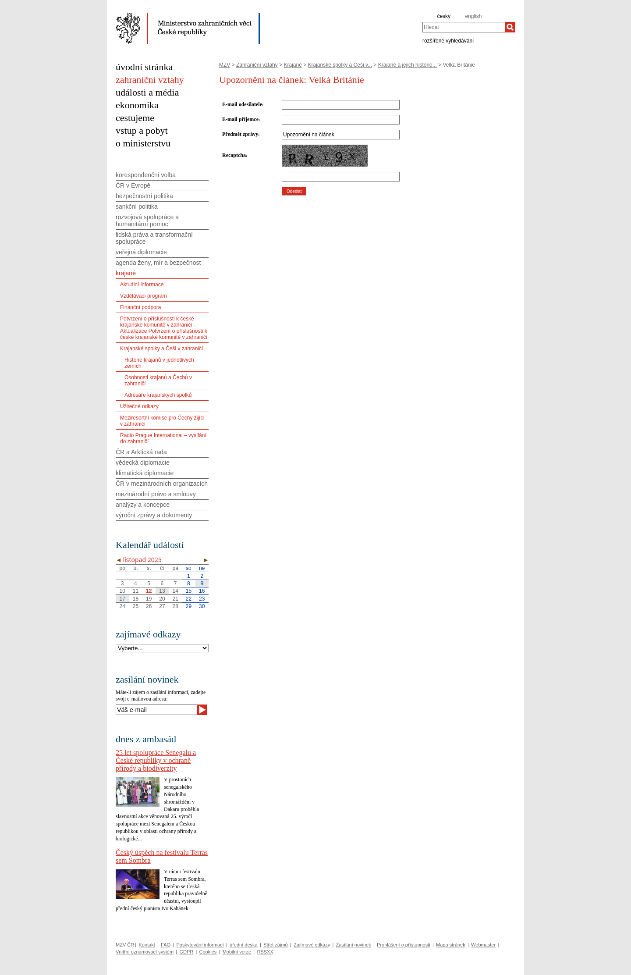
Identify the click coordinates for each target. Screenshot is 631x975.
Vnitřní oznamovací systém (145, 951)
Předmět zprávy (240, 134)
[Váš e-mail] (156, 710)
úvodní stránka (144, 66)
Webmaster (483, 944)
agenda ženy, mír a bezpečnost (158, 262)
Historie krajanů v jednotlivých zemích (159, 363)
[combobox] (463, 27)
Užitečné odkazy (139, 406)
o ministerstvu (143, 143)
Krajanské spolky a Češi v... (340, 65)
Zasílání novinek (353, 944)
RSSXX (265, 951)
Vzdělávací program (143, 296)
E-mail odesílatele (242, 104)
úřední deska (244, 944)
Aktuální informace (141, 284)
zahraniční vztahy (150, 79)
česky (443, 16)
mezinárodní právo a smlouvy (156, 494)
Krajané (292, 65)
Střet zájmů (275, 944)
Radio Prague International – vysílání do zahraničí (163, 438)
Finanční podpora (140, 307)
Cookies (208, 951)
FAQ (165, 944)
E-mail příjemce (240, 119)
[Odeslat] (202, 710)
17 (122, 599)
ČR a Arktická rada (141, 451)
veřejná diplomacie (141, 252)
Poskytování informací (200, 944)
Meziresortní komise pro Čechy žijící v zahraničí (162, 421)
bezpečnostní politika (144, 195)
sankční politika (137, 206)
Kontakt (146, 944)
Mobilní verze (237, 951)
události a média (147, 92)
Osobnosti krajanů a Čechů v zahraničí (158, 380)
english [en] (473, 16)
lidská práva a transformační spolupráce (154, 238)
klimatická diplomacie (145, 473)
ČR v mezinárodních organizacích (162, 483)
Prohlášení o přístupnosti (403, 944)
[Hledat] (510, 27)
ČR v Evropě (133, 185)
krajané (126, 273)
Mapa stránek (450, 944)
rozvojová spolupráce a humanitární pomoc (147, 221)
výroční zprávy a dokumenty (154, 515)
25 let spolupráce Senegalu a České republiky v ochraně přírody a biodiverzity (156, 760)
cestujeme (135, 117)
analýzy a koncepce (143, 504)
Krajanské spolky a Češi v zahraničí (161, 348)
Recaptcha (234, 155)
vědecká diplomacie (143, 462)
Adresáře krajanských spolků (157, 395)
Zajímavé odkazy (312, 944)
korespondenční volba (146, 174)
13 (162, 591)
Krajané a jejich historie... (407, 65)
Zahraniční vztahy (257, 65)
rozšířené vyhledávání (448, 40)
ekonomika (137, 105)
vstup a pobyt (142, 130)
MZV (224, 65)
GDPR (186, 951)
